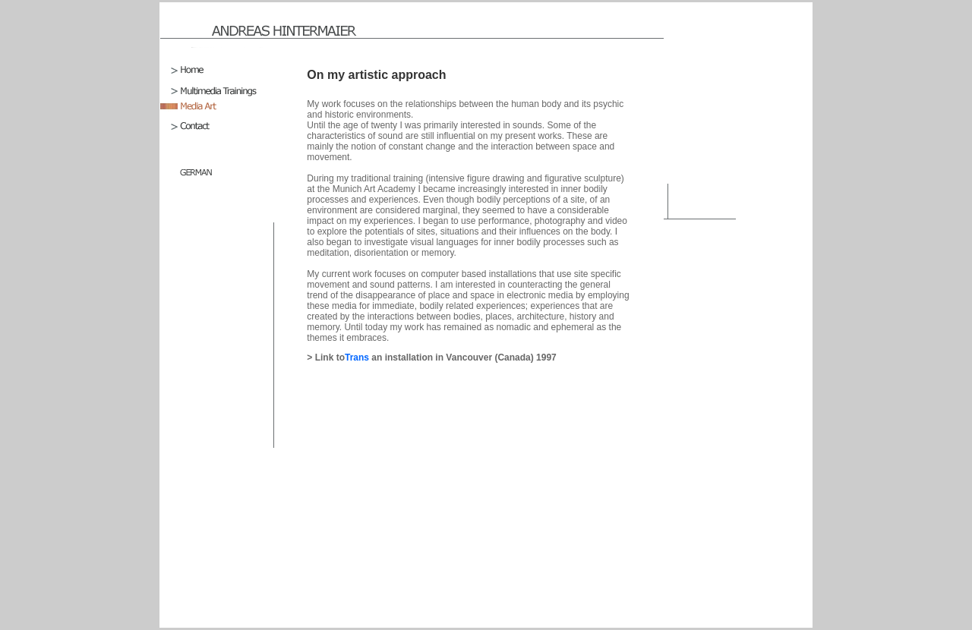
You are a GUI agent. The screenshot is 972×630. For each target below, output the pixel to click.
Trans (358, 357)
